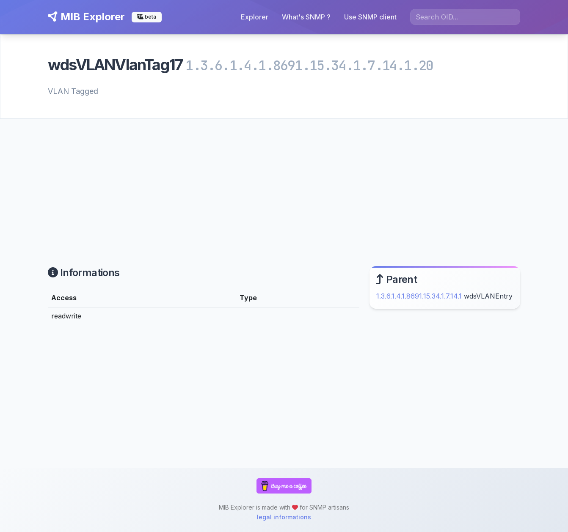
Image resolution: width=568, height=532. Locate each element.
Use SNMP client (370, 17)
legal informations (284, 517)
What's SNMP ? (306, 17)
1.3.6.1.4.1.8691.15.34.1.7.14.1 (419, 296)
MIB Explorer (86, 17)
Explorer (254, 17)
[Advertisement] (284, 182)
